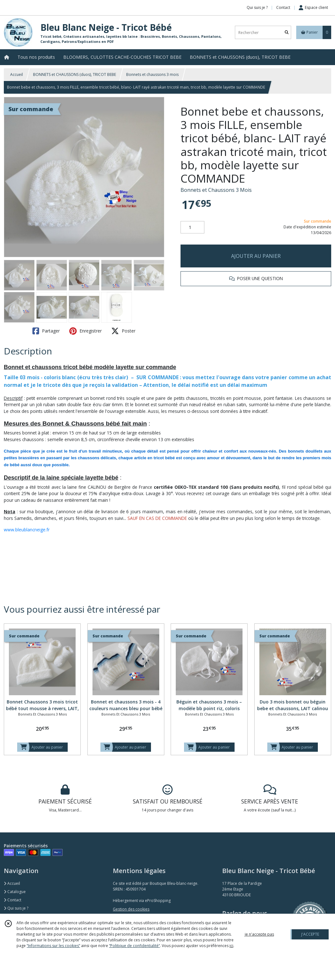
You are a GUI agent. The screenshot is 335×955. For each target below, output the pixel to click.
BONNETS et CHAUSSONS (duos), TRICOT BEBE (74, 74)
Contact (283, 7)
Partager (46, 331)
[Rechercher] (287, 32)
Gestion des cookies (131, 909)
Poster (123, 331)
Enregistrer (85, 331)
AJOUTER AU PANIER (256, 255)
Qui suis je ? (16, 908)
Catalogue (15, 891)
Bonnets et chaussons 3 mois (152, 74)
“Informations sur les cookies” (53, 945)
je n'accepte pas (259, 934)
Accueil (16, 74)
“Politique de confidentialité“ (134, 945)
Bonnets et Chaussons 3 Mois (216, 189)
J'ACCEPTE (310, 934)
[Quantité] (192, 227)
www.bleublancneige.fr (27, 530)
